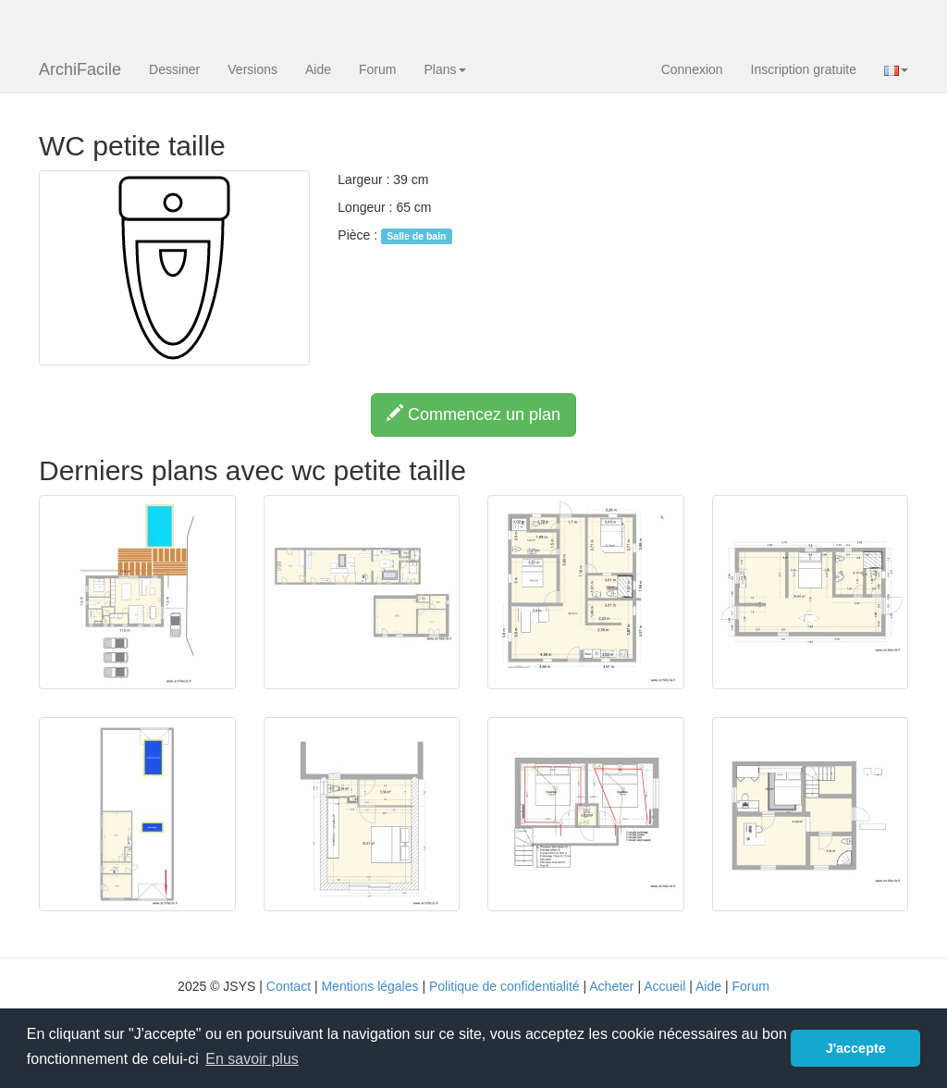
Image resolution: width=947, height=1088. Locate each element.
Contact (288, 986)
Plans (444, 69)
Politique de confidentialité (504, 986)
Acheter (611, 986)
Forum (377, 69)
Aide (318, 69)
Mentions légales (369, 986)
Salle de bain (416, 235)
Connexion (692, 69)
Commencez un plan (473, 414)
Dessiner (174, 69)
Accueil (664, 986)
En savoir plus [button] (252, 1059)
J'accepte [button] (856, 1048)
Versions (252, 69)
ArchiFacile (80, 69)
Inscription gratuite (803, 69)
